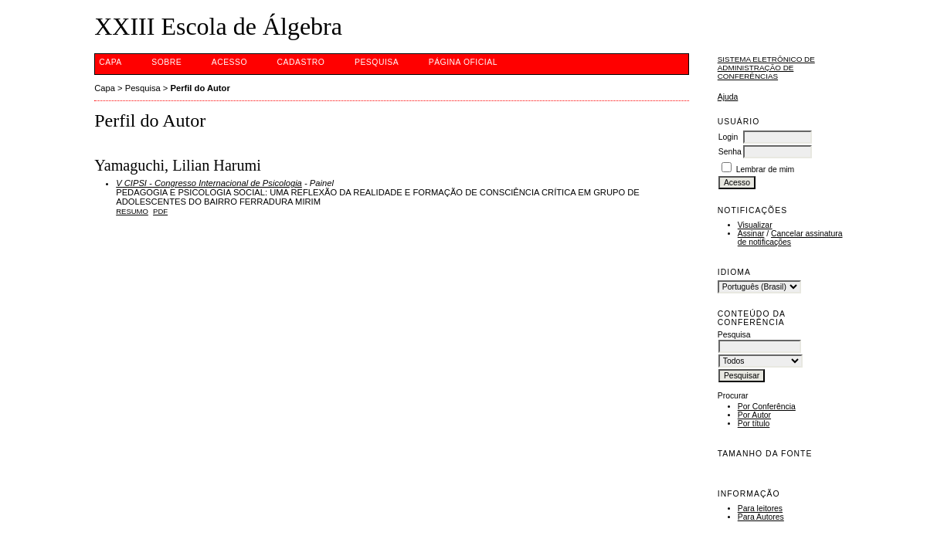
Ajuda (728, 97)
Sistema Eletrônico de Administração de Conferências (766, 67)
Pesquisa (377, 62)
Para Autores (761, 517)
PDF (160, 211)
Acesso (229, 62)
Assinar (751, 233)
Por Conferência (767, 406)
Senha (730, 151)
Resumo (132, 211)
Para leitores (760, 508)
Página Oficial (463, 62)
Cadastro (301, 62)
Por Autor (754, 415)
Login (728, 137)
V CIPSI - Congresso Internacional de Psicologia (209, 183)
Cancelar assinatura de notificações (790, 237)
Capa (110, 62)
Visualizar (755, 225)
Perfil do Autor (199, 88)
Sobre (166, 62)
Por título (754, 423)
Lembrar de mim (765, 169)
